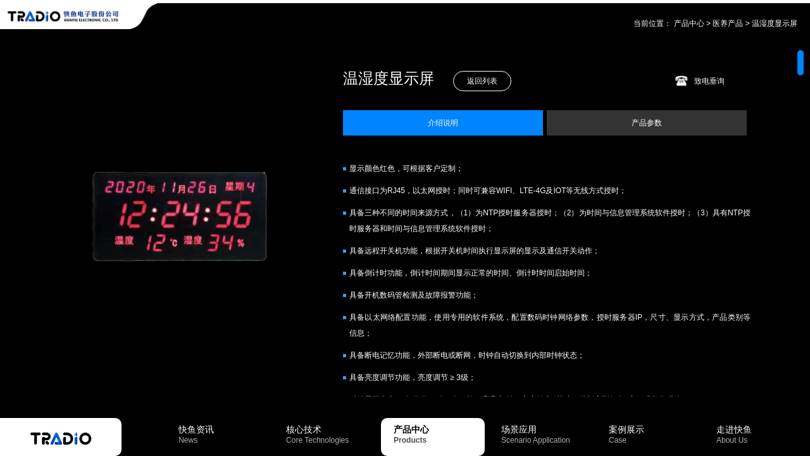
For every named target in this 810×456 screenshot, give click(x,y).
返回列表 (482, 81)
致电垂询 (709, 81)
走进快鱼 (761, 434)
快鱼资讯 (224, 434)
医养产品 (728, 23)
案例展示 (654, 434)
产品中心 (689, 23)
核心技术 (331, 434)
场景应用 (546, 434)
